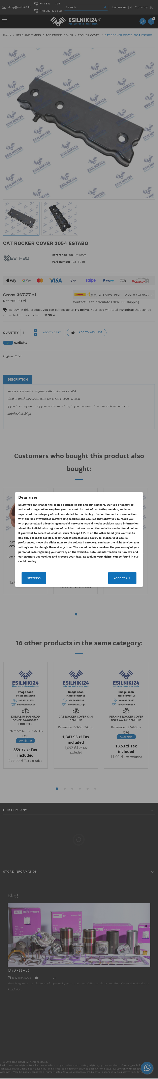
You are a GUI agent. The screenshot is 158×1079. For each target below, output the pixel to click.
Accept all (122, 578)
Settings (34, 578)
